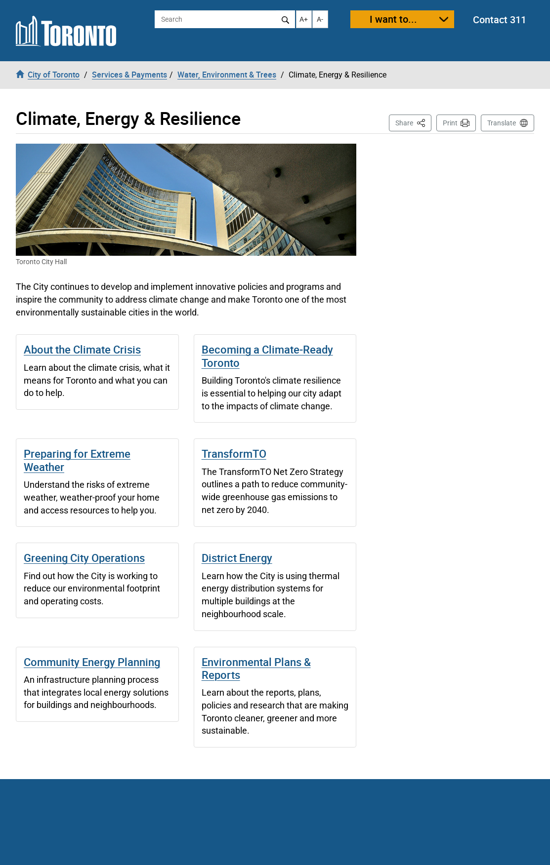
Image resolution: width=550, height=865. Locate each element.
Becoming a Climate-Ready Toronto (267, 355)
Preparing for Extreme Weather (77, 459)
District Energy (237, 557)
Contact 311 (499, 19)
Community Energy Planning (92, 662)
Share (413, 122)
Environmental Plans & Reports (256, 668)
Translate (501, 123)
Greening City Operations (84, 557)
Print (450, 123)
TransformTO (234, 453)
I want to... (393, 19)
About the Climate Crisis (82, 349)
